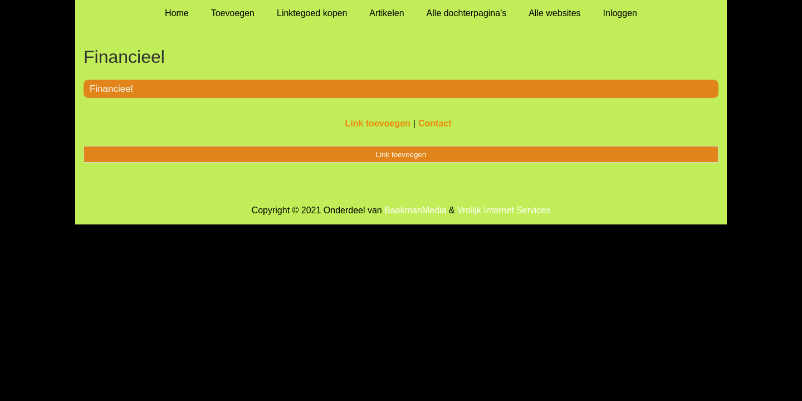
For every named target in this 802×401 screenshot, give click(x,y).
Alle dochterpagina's (467, 13)
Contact (435, 123)
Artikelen (386, 13)
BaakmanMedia (415, 210)
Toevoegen (233, 13)
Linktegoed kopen (312, 13)
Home (177, 13)
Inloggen (620, 13)
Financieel (111, 89)
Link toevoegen (377, 123)
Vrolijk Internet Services (503, 210)
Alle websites (554, 13)
